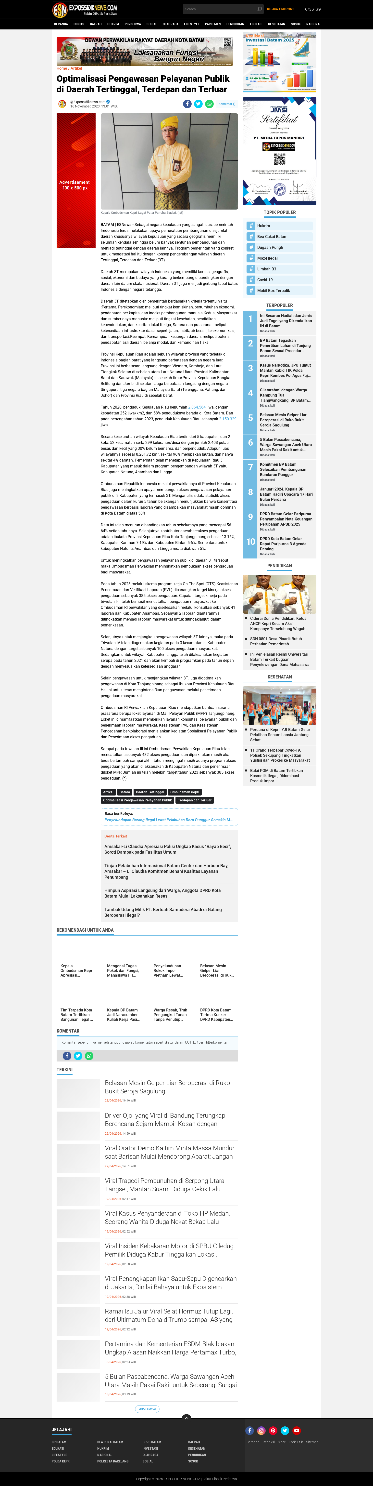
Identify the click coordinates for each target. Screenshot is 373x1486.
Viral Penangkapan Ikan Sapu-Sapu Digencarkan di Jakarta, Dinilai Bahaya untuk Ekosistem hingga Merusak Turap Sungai (171, 1287)
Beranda (61, 24)
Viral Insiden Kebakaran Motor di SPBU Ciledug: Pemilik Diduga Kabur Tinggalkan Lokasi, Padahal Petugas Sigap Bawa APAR (170, 1254)
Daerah (96, 24)
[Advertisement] (76, 321)
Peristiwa (133, 24)
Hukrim (113, 24)
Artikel (108, 792)
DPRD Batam (152, 1442)
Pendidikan (235, 24)
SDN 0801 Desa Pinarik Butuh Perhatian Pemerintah (276, 641)
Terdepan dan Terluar (194, 800)
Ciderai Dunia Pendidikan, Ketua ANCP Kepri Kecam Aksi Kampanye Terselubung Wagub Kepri (278, 623)
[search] (223, 9)
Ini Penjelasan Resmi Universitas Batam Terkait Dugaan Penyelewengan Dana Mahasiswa (280, 659)
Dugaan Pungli (270, 247)
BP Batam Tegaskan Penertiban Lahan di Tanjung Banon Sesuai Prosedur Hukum (285, 345)
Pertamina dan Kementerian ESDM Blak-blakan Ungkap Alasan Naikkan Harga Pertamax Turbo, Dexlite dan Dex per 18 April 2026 (170, 1352)
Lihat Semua (147, 1408)
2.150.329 (227, 419)
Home (62, 68)
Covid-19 (265, 280)
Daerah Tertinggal (150, 792)
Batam (125, 792)
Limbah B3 (266, 269)
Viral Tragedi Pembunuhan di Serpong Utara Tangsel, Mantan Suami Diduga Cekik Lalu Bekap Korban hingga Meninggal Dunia (164, 1189)
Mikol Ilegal (267, 258)
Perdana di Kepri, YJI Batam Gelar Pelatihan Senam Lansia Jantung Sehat (280, 734)
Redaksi (269, 1442)
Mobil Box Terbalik (273, 290)
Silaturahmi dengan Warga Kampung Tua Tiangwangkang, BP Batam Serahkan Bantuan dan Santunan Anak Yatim (284, 395)
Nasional (313, 24)
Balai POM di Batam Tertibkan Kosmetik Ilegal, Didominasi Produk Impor (276, 775)
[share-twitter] (198, 104)
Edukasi (256, 24)
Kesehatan (276, 24)
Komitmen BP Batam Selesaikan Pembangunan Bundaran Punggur (283, 469)
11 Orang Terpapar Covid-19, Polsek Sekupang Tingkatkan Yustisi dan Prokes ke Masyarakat (280, 755)
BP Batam (59, 1442)
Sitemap (312, 1442)
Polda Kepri (61, 1461)
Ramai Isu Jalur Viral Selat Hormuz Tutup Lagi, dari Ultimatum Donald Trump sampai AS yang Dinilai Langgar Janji (169, 1320)
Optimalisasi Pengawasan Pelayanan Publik (137, 800)
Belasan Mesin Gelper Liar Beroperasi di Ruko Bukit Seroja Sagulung (167, 1087)
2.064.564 (197, 407)
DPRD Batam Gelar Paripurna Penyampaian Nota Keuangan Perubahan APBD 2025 (286, 519)
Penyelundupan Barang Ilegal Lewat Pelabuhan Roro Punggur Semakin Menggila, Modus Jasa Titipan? (169, 820)
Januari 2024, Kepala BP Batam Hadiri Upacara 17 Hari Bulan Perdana (286, 494)
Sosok (296, 24)
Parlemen (213, 24)
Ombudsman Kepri (184, 792)
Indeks (79, 24)
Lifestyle (191, 24)
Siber (282, 1442)
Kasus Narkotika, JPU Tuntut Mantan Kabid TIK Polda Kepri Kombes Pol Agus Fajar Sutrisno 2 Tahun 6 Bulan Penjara (285, 370)
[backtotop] (186, 1419)
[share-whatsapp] (209, 104)
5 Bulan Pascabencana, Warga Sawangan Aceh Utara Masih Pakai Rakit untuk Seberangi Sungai (171, 1381)
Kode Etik (296, 1442)
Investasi (150, 1448)
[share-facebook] (187, 104)
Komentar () (227, 104)
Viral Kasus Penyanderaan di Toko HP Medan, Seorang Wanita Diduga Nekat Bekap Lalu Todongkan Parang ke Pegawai (167, 1222)
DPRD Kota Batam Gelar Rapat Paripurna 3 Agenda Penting (283, 543)
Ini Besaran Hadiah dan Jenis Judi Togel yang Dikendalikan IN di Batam (286, 320)
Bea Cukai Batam (272, 236)
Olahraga (170, 24)
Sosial (152, 24)
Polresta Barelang (112, 1461)
